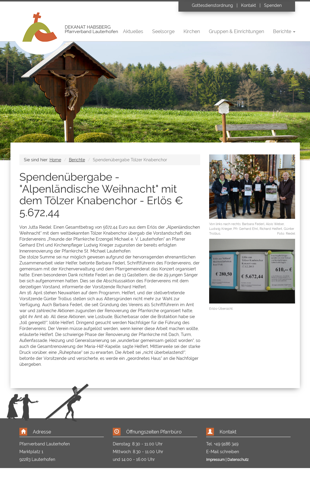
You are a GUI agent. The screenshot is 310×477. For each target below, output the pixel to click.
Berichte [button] (284, 31)
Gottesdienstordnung (213, 5)
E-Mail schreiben (222, 451)
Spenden (273, 5)
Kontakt (248, 5)
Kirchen (191, 31)
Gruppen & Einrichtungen (236, 31)
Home (55, 159)
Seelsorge (163, 31)
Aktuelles (133, 31)
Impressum (215, 460)
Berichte (77, 159)
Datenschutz (238, 460)
